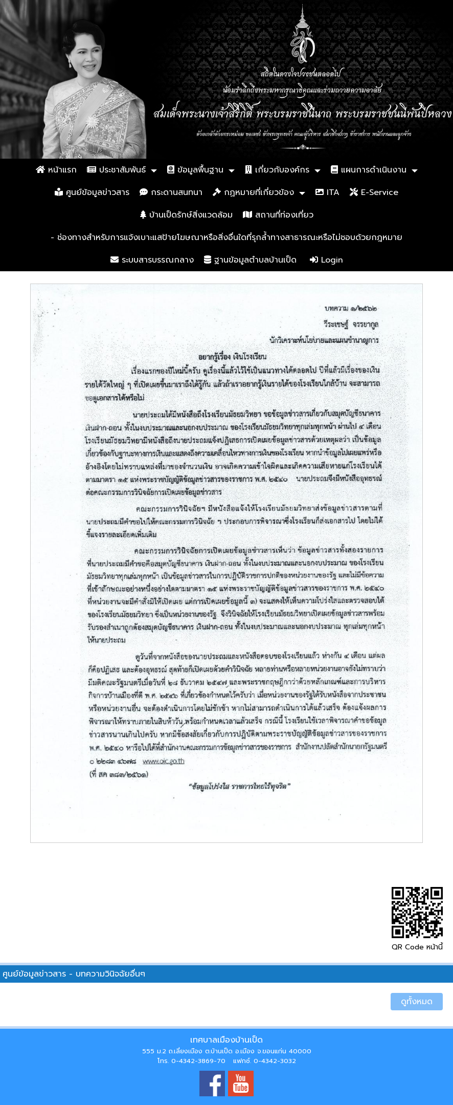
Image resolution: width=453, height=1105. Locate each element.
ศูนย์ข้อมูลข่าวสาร (92, 192)
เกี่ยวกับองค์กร (277, 170)
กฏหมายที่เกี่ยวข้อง (253, 192)
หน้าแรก (56, 170)
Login (326, 260)
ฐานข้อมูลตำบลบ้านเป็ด (250, 260)
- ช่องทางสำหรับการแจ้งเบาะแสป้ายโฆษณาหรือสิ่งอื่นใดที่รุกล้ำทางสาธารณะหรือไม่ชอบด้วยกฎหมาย (226, 237)
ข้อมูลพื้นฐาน (195, 170)
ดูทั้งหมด (417, 1001)
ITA (327, 192)
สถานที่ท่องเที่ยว (278, 215)
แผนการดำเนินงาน (368, 170)
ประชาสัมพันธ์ (116, 170)
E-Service (374, 192)
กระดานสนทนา (171, 192)
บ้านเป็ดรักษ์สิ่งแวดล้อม (186, 215)
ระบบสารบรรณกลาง (152, 260)
